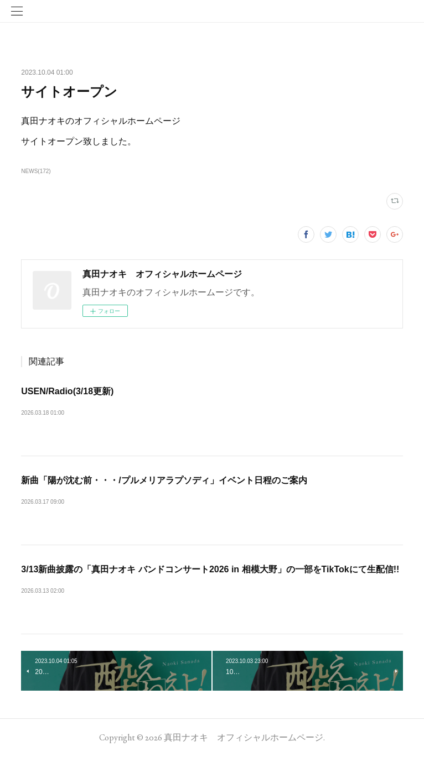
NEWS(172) (35, 171)
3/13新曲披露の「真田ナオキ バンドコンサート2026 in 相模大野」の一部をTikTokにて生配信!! (210, 569)
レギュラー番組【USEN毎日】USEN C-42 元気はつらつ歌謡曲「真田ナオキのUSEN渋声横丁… (211, 415)
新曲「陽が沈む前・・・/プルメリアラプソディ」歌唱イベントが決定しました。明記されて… (208, 504)
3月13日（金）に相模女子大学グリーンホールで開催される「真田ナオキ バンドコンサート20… (211, 593)
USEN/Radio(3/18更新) (67, 391)
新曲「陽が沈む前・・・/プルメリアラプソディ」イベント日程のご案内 (164, 480)
